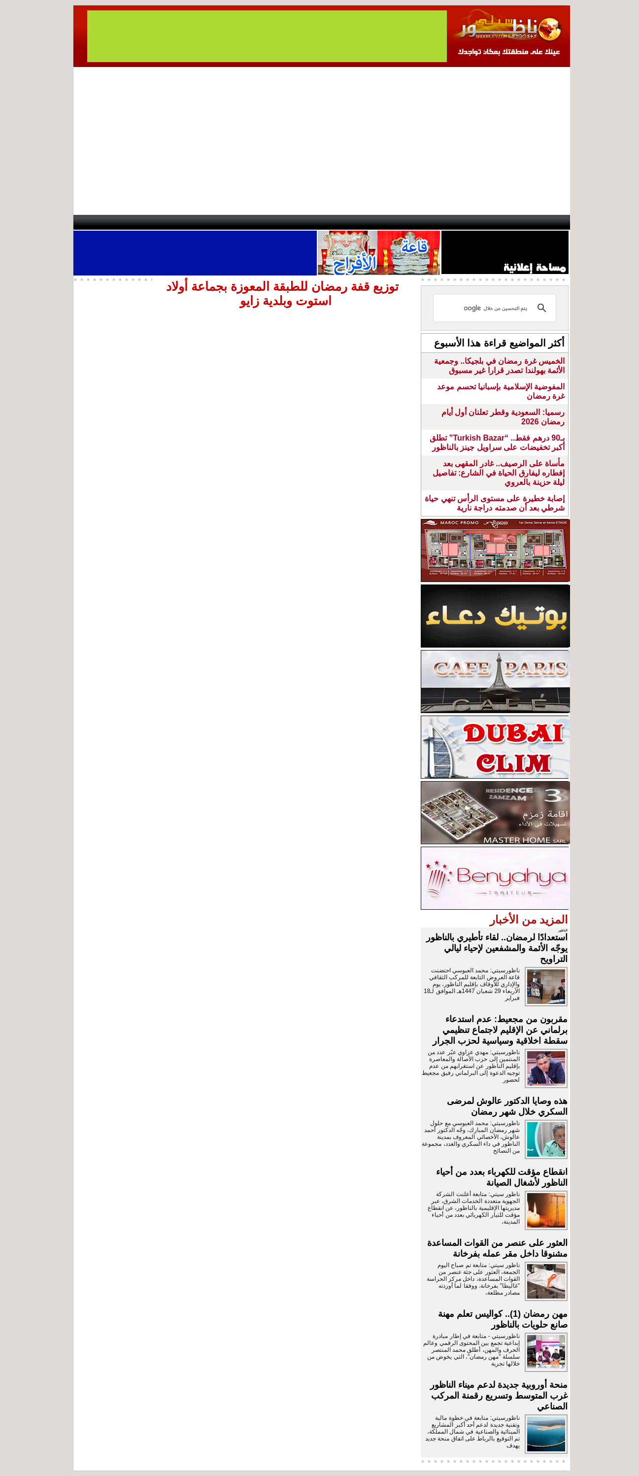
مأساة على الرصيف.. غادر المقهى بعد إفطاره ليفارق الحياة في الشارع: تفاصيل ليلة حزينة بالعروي (499, 472)
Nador (506, 222)
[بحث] (496, 308)
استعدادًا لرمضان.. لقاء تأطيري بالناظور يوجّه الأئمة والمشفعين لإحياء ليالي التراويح (497, 948)
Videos (260, 222)
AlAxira (141, 222)
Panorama (210, 222)
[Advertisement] (321, 141)
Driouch (465, 222)
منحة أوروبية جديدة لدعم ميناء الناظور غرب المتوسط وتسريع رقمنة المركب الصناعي (499, 1395)
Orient (378, 222)
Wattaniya (340, 222)
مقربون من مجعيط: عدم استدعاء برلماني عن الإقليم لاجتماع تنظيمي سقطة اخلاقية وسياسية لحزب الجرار (500, 1030)
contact (102, 222)
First (548, 222)
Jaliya (302, 222)
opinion (172, 222)
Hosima (420, 222)
